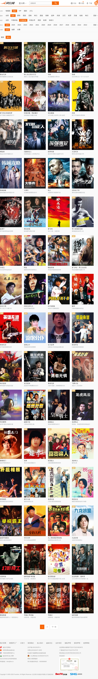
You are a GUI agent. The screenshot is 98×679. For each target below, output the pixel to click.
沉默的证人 (28, 152)
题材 (1, 15)
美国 (39, 20)
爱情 (18, 15)
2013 (85, 25)
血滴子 (2, 229)
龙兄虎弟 (27, 383)
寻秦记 (50, 615)
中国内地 (14, 20)
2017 (61, 25)
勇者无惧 (51, 383)
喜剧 (24, 15)
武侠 (58, 15)
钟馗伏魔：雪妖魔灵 (31, 113)
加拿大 (51, 20)
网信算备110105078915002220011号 (70, 653)
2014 (79, 25)
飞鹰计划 (75, 383)
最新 (2, 37)
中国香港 (23, 20)
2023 (25, 25)
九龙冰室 (75, 538)
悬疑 (41, 15)
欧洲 (44, 20)
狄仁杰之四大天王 (30, 74)
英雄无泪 (3, 345)
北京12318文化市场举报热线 (8, 658)
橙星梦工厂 (13, 643)
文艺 (64, 15)
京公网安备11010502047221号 (39, 656)
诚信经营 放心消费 (8, 656)
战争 (52, 15)
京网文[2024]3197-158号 (35, 650)
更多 (95, 15)
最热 (8, 37)
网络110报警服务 (33, 658)
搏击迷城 (27, 229)
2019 (49, 25)
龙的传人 (75, 460)
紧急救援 (3, 615)
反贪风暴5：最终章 (78, 576)
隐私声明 (68, 643)
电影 (14, 11)
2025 (13, 25)
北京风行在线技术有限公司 (40, 674)
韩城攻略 (3, 190)
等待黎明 (3, 422)
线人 (49, 190)
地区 (1, 20)
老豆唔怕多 (52, 576)
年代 (1, 25)
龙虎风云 (75, 422)
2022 (31, 25)
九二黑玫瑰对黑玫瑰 (55, 538)
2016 (67, 25)
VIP (20, 11)
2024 (19, 25)
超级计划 (27, 422)
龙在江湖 (3, 306)
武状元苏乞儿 (28, 306)
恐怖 (30, 15)
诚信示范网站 (7, 647)
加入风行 (40, 643)
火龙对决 (75, 152)
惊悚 (47, 15)
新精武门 (3, 460)
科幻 (35, 15)
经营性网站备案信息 (9, 650)
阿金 (25, 267)
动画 (81, 15)
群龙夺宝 (75, 345)
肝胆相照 (3, 499)
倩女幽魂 (51, 113)
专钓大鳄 (27, 538)
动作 (12, 15)
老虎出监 (51, 499)
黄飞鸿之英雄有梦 (6, 113)
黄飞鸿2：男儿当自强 (79, 267)
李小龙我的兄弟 (77, 229)
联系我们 (31, 643)
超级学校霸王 (4, 538)
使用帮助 (86, 643)
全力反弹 (51, 345)
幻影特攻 (3, 576)
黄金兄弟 (3, 74)
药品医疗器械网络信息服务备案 (37, 653)
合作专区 (59, 643)
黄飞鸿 (50, 229)
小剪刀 (22, 643)
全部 (7, 15)
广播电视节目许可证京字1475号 (68, 650)
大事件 (26, 190)
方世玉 (2, 267)
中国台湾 (32, 20)
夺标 (49, 74)
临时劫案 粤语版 (29, 576)
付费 (1, 30)
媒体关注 (49, 643)
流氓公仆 (27, 345)
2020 (43, 25)
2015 (73, 25)
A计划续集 (51, 306)
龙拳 (25, 460)
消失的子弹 (75, 190)
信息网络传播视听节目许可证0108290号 (71, 647)
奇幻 (86, 15)
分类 (1, 11)
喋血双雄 (51, 267)
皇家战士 (51, 422)
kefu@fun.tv (10, 661)
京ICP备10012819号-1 (34, 647)
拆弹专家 (51, 152)
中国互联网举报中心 (9, 653)
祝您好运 (75, 499)
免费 (13, 29)
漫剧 (25, 11)
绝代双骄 (3, 383)
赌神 (73, 306)
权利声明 (77, 643)
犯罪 (69, 15)
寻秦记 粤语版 (29, 615)
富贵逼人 (51, 460)
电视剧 (8, 11)
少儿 (31, 11)
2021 (37, 25)
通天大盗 (27, 499)
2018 (55, 25)
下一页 (54, 627)
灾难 (75, 15)
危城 (73, 74)
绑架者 (2, 152)
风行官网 (3, 643)
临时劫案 (75, 615)
